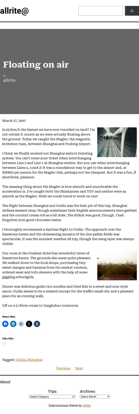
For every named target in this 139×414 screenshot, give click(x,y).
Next (79, 368)
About (5, 382)
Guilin (21, 360)
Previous (63, 368)
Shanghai (34, 360)
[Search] (132, 11)
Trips (52, 391)
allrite (87, 405)
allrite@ (14, 11)
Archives (87, 391)
